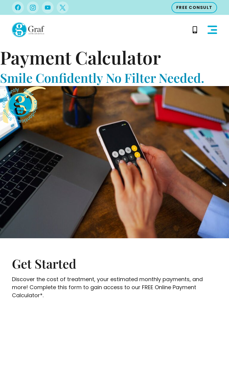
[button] (212, 30)
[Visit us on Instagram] (33, 7)
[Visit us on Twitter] (63, 7)
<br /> (114, 333)
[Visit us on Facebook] (18, 7)
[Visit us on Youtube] (48, 7)
